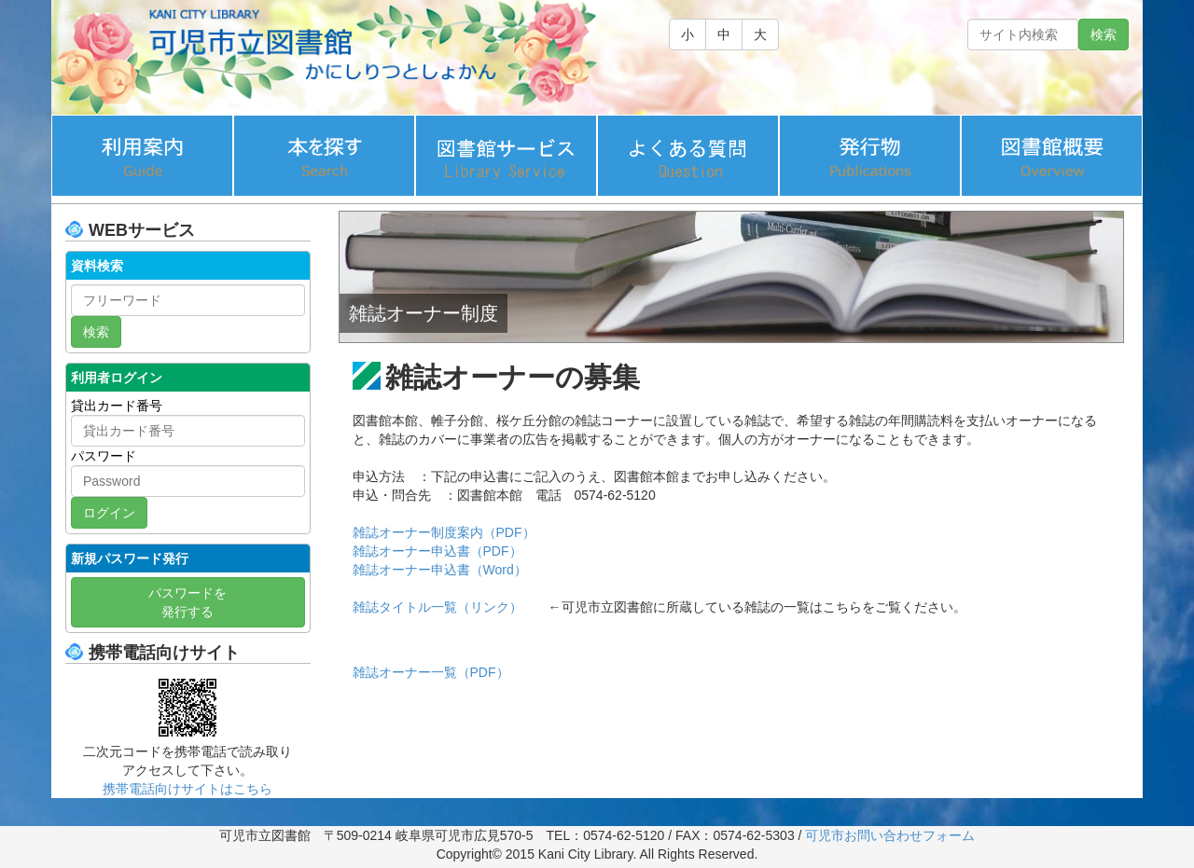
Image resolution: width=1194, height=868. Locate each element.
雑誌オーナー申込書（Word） (440, 569)
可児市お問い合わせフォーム (890, 835)
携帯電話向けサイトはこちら (187, 788)
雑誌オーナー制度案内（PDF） (444, 532)
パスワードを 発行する (187, 602)
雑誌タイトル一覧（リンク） (437, 606)
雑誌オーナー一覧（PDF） (431, 672)
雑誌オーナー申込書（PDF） (437, 551)
